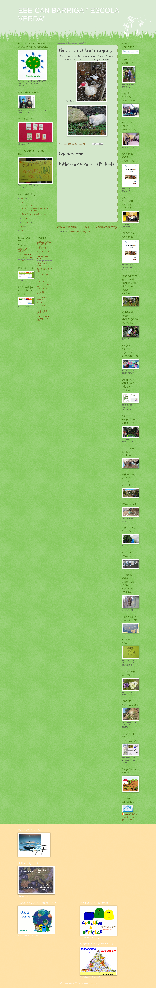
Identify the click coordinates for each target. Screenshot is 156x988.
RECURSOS (41, 302)
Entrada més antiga (107, 227)
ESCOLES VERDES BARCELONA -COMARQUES (44, 287)
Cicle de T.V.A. (23, 261)
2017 (22, 227)
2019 (23, 199)
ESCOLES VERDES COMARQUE (44, 280)
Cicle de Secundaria (25, 257)
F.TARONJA (99, 27)
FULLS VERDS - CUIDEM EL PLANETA (42, 27)
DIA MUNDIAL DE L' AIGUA (44, 270)
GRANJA (83, 27)
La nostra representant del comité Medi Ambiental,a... (35, 209)
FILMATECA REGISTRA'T (41, 293)
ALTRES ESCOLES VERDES (43, 252)
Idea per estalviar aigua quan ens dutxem (43, 318)
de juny (26, 219)
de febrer (26, 222)
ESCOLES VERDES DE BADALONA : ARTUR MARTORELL (44, 245)
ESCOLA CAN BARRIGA (23, 250)
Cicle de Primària (24, 254)
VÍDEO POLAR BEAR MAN (42, 312)
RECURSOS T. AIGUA (42, 307)
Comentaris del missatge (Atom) (80, 232)
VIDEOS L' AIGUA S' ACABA (44, 275)
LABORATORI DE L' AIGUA (44, 257)
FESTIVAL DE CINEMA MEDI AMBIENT (42, 264)
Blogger (93, 983)
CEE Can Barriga (131, 814)
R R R (71, 27)
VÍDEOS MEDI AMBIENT (42, 298)
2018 (23, 202)
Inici (87, 227)
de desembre (28, 205)
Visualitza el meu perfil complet (128, 818)
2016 (23, 231)
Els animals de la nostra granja (34, 214)
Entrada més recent (67, 227)
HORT (114, 27)
